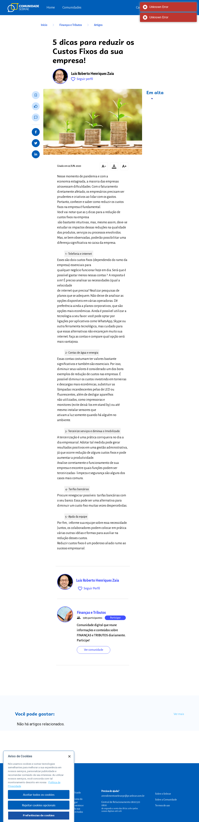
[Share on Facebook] (36, 132)
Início (48, 25)
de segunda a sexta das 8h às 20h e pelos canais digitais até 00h (119, 809)
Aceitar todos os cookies (38, 803)
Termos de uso (162, 805)
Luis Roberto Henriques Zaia (92, 74)
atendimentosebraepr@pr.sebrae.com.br (123, 796)
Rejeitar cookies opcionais (38, 814)
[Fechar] (69, 765)
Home (51, 7)
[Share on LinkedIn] (36, 154)
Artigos (98, 24)
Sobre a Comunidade (166, 799)
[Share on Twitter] (36, 143)
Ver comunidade (93, 649)
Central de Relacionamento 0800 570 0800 (120, 804)
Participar (115, 617)
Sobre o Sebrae (163, 794)
